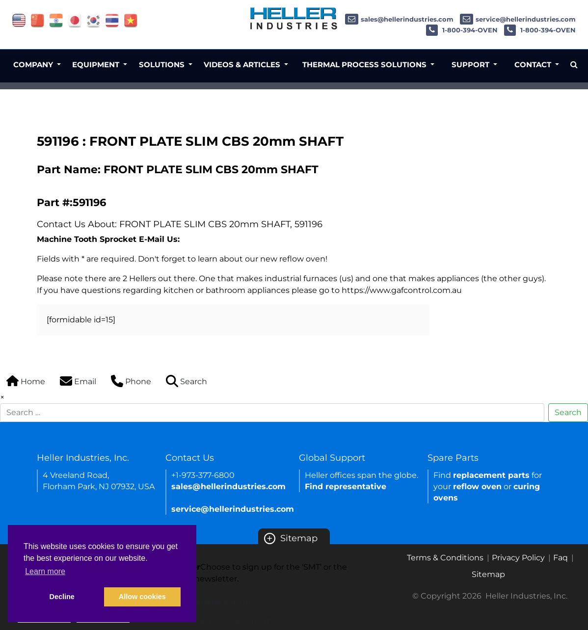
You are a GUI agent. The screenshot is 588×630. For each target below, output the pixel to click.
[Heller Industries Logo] (294, 18)
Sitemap (291, 538)
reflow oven (477, 486)
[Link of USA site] (19, 20)
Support (471, 64)
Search (568, 412)
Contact (533, 64)
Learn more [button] (45, 571)
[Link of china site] (37, 20)
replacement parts (491, 475)
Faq (560, 557)
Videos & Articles (243, 64)
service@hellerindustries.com (518, 19)
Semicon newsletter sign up (216, 620)
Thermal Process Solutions (365, 64)
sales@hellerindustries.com (399, 19)
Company (34, 64)
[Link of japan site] (74, 20)
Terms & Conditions (445, 557)
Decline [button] (62, 597)
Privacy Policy (518, 557)
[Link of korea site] (93, 20)
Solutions (163, 64)
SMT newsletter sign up (207, 601)
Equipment (96, 64)
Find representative (345, 486)
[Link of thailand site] (112, 20)
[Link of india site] (56, 20)
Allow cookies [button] (142, 597)
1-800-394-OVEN (462, 30)
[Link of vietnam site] (130, 20)
